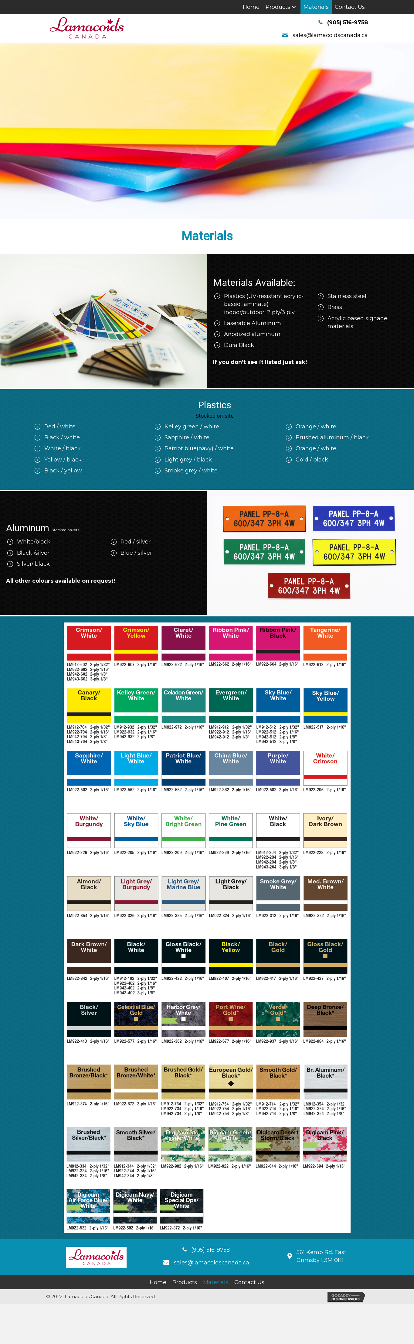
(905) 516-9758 (347, 22)
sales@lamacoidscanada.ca (330, 35)
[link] (251, 7)
